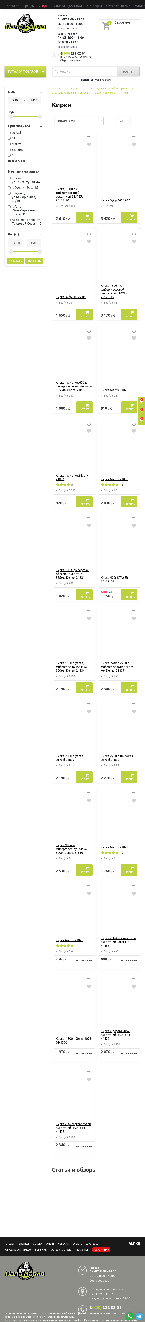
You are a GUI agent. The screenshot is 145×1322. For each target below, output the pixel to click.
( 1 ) (76, 481)
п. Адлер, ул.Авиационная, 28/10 (22, 193)
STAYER (15, 146)
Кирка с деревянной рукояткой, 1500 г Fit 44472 (114, 1029)
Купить (85, 213)
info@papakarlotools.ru (75, 53)
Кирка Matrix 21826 (113, 386)
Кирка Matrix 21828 (68, 934)
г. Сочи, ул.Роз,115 (23, 184)
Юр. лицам (62, 4)
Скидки (37, 1237)
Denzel (14, 129)
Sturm (14, 152)
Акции (50, 1237)
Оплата (77, 1237)
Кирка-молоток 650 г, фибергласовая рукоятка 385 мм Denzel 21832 (72, 382)
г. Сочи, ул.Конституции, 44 (24, 176)
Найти (128, 68)
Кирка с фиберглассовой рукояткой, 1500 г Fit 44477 (71, 1122)
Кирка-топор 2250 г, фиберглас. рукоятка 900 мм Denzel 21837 (117, 663)
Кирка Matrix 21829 (113, 843)
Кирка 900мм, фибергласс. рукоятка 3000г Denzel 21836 (73, 845)
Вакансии (41, 1243)
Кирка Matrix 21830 (113, 475)
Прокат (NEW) (108, 4)
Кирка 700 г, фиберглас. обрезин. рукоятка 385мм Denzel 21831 (72, 570)
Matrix (14, 140)
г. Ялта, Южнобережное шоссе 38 (21, 206)
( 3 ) (121, 481)
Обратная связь (71, 56)
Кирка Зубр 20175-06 (69, 293)
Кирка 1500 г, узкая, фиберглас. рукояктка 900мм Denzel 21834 (69, 663)
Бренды (19, 4)
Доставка (92, 1237)
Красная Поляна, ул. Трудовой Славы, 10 (24, 218)
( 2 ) (121, 849)
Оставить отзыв (78, 4)
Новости (63, 1237)
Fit (11, 135)
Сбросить (34, 257)
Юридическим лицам (18, 1243)
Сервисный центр (126, 4)
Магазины (82, 1243)
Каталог (9, 4)
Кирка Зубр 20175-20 (114, 196)
